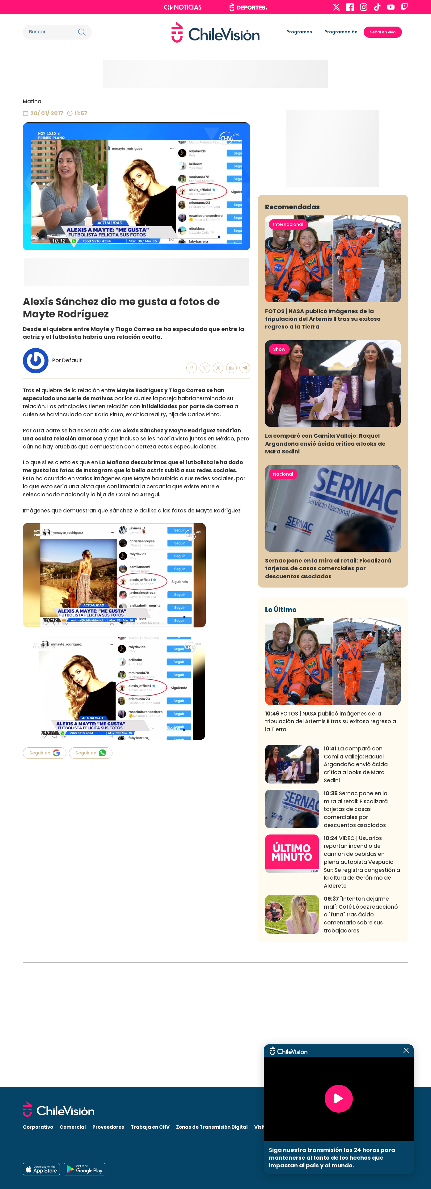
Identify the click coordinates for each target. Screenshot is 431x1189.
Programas (299, 32)
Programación (340, 32)
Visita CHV (267, 1127)
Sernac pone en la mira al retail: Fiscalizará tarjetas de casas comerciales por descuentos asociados (328, 693)
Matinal (33, 101)
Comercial (73, 1127)
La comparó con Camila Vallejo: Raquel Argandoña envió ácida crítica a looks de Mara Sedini (325, 568)
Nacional (283, 599)
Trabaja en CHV (150, 1127)
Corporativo (38, 1127)
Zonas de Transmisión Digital (212, 1127)
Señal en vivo (383, 32)
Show (279, 474)
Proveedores (108, 1127)
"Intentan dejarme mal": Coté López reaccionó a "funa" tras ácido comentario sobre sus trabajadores (361, 1039)
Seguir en (44, 753)
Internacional (288, 349)
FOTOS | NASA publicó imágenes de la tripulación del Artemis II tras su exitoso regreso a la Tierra (323, 443)
